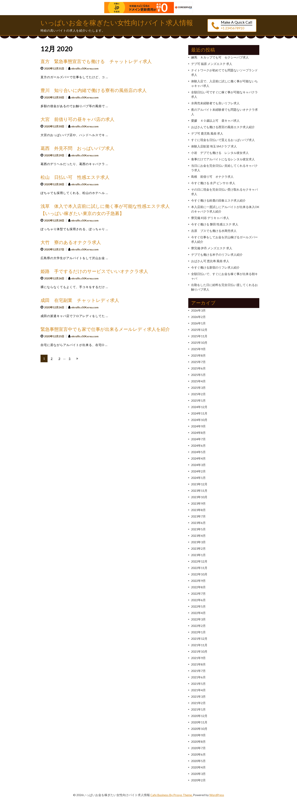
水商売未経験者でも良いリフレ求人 (215, 103)
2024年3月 (198, 465)
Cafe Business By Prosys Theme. (171, 795)
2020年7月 (198, 748)
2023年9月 (198, 503)
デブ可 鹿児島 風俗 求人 (207, 133)
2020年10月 (199, 728)
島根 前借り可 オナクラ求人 (212, 176)
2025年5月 (198, 374)
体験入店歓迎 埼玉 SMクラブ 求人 (214, 146)
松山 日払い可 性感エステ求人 (75, 177)
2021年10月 (199, 651)
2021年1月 (198, 709)
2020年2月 (198, 780)
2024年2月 (198, 471)
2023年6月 (198, 522)
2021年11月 (199, 645)
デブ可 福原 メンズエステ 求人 (211, 63)
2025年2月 (198, 394)
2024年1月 (198, 477)
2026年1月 (198, 323)
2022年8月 (198, 587)
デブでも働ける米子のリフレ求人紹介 (217, 254)
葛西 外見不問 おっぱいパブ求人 (77, 148)
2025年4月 (198, 381)
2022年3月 (198, 619)
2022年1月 (198, 632)
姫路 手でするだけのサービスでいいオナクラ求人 (94, 271)
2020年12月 (199, 716)
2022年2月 (198, 625)
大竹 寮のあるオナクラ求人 (71, 242)
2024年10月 (199, 420)
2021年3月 (198, 696)
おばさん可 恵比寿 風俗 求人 (210, 261)
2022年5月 (198, 606)
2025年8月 (198, 355)
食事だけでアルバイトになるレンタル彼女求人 (223, 159)
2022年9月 (198, 580)
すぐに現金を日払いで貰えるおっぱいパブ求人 (223, 140)
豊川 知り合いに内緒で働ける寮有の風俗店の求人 (94, 90)
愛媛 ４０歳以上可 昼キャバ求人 (215, 120)
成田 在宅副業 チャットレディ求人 (80, 300)
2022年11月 (199, 568)
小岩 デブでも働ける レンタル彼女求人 (220, 152)
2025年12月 (199, 329)
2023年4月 (198, 535)
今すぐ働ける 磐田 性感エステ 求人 (214, 224)
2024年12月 (199, 407)
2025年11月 (199, 336)
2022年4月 (198, 613)
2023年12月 (199, 484)
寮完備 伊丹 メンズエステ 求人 (211, 248)
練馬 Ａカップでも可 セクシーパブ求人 (220, 57)
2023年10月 (199, 497)
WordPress (216, 795)
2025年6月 (198, 368)
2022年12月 (199, 561)
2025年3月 (198, 387)
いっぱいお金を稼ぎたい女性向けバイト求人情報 (117, 23)
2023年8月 (198, 510)
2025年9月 (198, 349)
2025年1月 (198, 400)
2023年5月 (198, 529)
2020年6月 (198, 754)
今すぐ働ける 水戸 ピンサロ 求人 (213, 183)
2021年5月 (198, 683)
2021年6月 (198, 677)
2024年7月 (198, 439)
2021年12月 (199, 638)
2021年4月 (198, 690)
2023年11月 (199, 490)
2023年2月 (198, 548)
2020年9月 (198, 735)
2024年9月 (198, 426)
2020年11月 (199, 722)
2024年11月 (199, 413)
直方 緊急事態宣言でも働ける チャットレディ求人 (96, 61)
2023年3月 (198, 542)
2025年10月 (199, 342)
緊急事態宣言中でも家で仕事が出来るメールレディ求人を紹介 (105, 329)
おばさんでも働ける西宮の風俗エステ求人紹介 (223, 127)
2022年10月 (199, 574)
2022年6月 (198, 600)
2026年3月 (198, 310)
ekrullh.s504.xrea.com (84, 68)
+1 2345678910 (232, 28)
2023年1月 (198, 555)
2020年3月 (198, 773)
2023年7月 (198, 516)
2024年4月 (198, 458)
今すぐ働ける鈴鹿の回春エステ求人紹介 (218, 200)
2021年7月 (198, 670)
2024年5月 (198, 452)
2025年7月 (198, 362)
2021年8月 (198, 664)
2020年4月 (198, 767)
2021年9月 (198, 658)
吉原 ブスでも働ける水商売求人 (214, 230)
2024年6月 (198, 445)
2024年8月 (198, 432)
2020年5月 (198, 761)
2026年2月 (198, 317)
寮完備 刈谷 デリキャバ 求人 (210, 218)
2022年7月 (198, 593)
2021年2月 (198, 703)
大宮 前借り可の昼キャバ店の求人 (77, 119)
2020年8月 (198, 741)
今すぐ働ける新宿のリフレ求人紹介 (215, 267)
